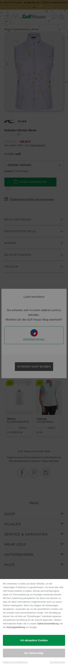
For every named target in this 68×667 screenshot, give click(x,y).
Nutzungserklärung (16, 627)
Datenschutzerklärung (48, 623)
